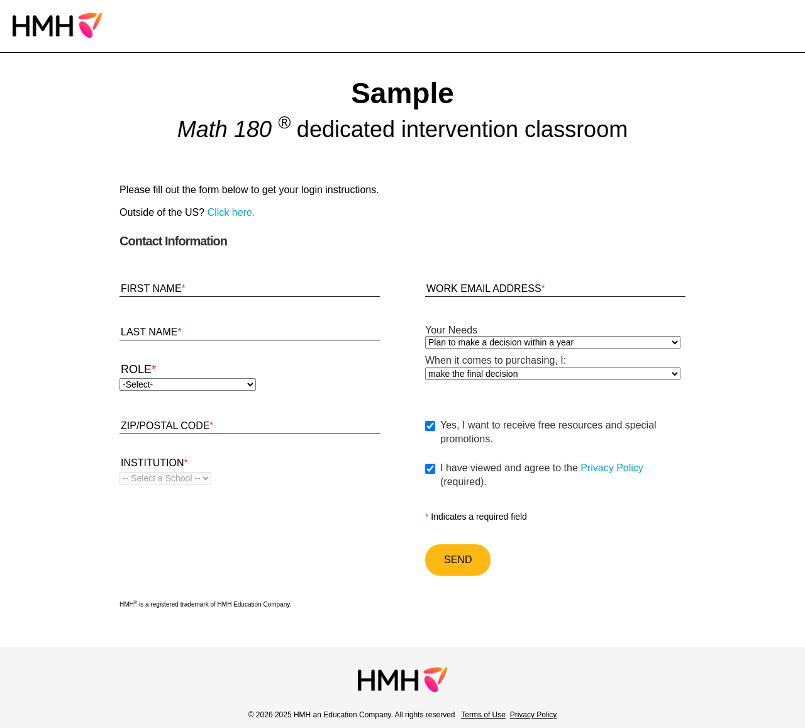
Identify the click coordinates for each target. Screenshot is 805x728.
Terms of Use (483, 714)
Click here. (231, 212)
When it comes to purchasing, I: (495, 360)
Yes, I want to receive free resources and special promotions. (548, 432)
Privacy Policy (611, 467)
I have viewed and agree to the (563, 475)
